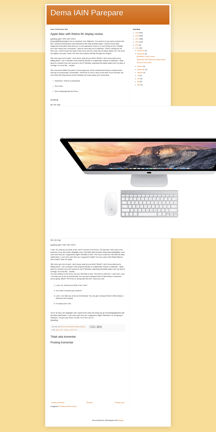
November (141, 54)
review (71, 330)
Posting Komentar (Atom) (68, 406)
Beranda (89, 403)
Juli (138, 75)
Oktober (140, 66)
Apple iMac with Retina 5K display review (151, 60)
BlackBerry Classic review (146, 56)
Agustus (140, 72)
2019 (137, 33)
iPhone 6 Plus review (144, 63)
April (139, 85)
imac (61, 330)
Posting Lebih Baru (57, 403)
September (141, 69)
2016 (137, 42)
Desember (141, 51)
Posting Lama (119, 403)
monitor (66, 330)
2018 (137, 36)
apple (57, 330)
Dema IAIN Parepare (86, 12)
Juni (138, 79)
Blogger (121, 420)
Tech (75, 330)
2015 (137, 45)
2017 (137, 39)
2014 (137, 48)
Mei (138, 82)
